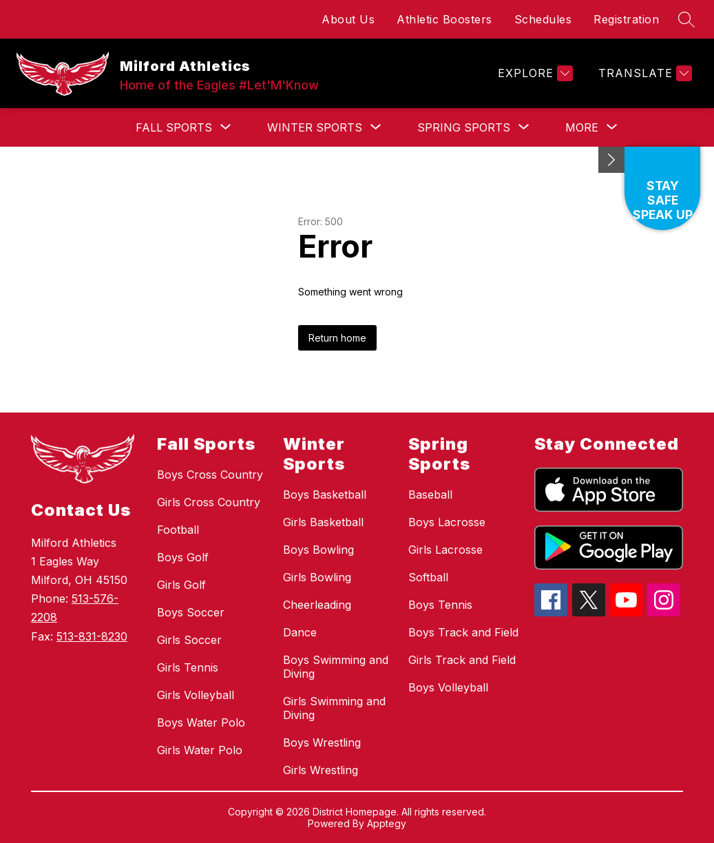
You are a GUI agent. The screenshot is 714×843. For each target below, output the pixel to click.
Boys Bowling (318, 549)
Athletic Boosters (444, 19)
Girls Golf (181, 585)
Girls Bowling (317, 577)
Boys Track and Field (463, 632)
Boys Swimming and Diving (335, 666)
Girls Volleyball (195, 695)
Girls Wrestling (320, 770)
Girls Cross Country (208, 502)
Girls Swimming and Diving (334, 708)
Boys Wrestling (322, 742)
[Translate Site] (643, 73)
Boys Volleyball (448, 687)
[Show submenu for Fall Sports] (174, 127)
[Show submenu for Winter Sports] (314, 127)
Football (178, 530)
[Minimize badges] (611, 160)
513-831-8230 (91, 636)
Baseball (430, 494)
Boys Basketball (324, 494)
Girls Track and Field (462, 660)
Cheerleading (317, 605)
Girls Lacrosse (445, 549)
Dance (300, 632)
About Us (348, 19)
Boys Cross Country (210, 474)
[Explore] (533, 73)
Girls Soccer (189, 640)
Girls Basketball (323, 522)
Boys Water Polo (201, 722)
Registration (626, 19)
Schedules (543, 19)
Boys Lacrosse (446, 522)
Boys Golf (183, 557)
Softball (428, 577)
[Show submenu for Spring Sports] (463, 127)
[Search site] (686, 19)
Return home (337, 338)
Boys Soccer (190, 612)
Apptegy (386, 823)
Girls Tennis (187, 667)
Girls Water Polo (199, 750)
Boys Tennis (440, 605)
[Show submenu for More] (581, 127)
